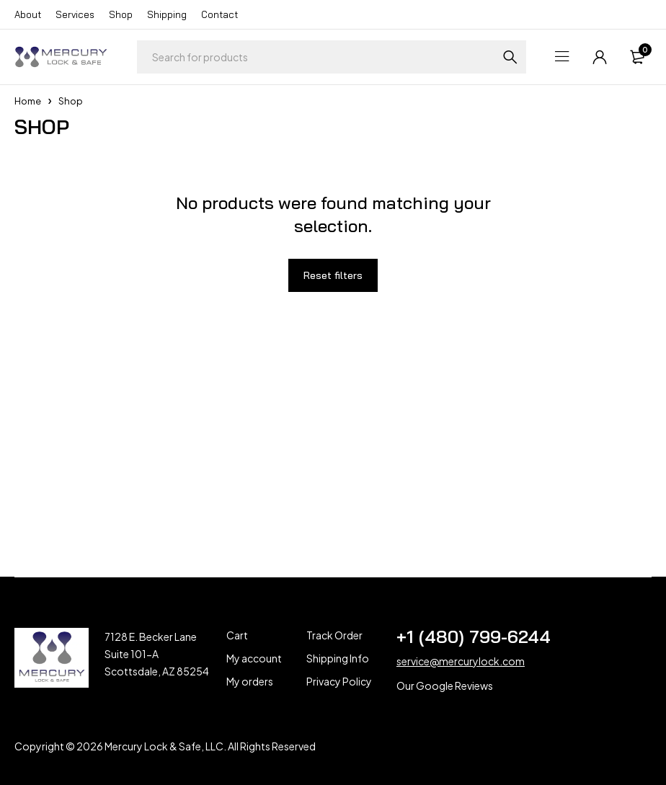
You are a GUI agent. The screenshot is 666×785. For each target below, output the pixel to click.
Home (27, 101)
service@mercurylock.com (460, 661)
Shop (121, 14)
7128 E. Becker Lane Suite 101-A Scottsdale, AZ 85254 (157, 654)
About (27, 14)
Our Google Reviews (444, 685)
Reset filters (333, 275)
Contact (219, 14)
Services (75, 14)
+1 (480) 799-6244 (473, 636)
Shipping (167, 14)
